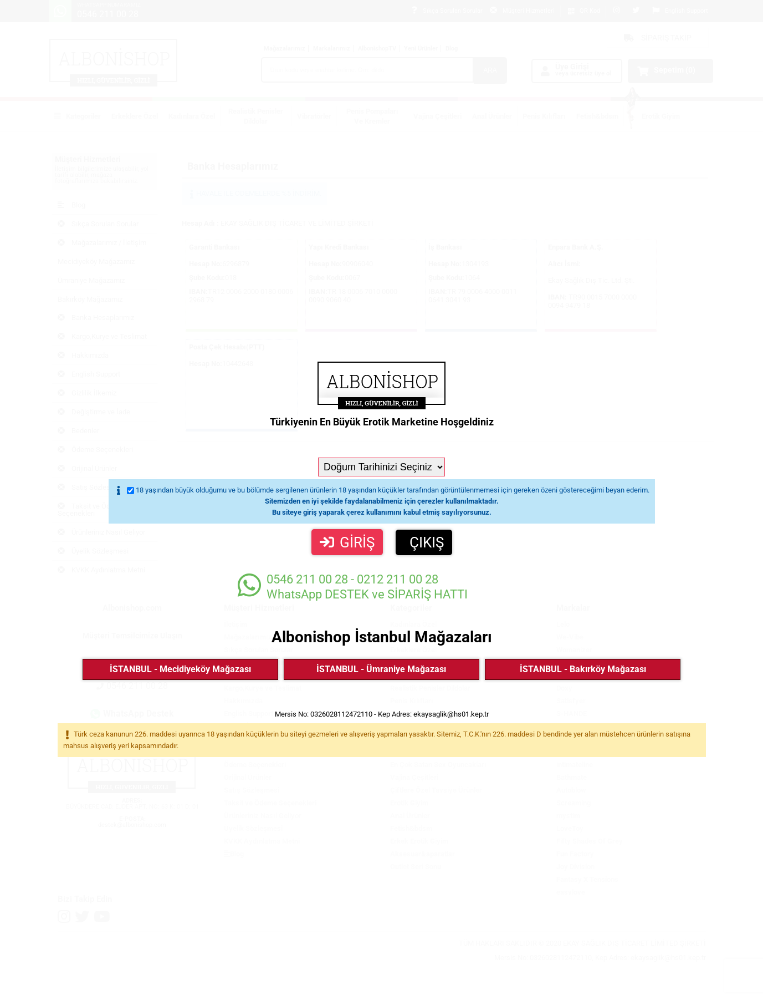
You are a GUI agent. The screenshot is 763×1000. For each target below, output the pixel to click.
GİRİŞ (347, 542)
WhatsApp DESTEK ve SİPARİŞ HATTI (353, 586)
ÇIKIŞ (426, 542)
